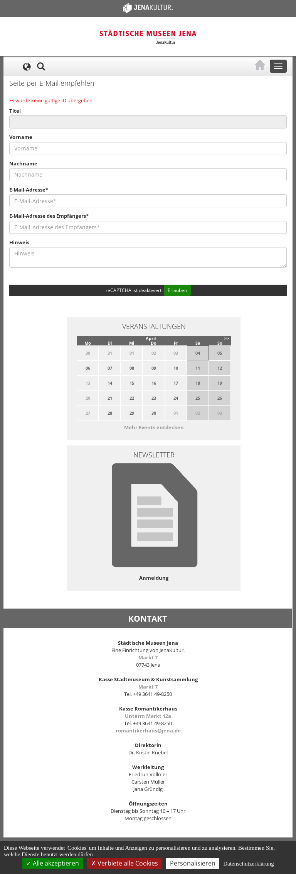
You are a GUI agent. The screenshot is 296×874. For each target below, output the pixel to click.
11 (197, 368)
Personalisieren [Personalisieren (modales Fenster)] (192, 863)
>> (226, 338)
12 (219, 368)
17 (175, 383)
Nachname (23, 163)
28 (110, 413)
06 (88, 368)
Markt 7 (148, 657)
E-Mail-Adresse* (28, 189)
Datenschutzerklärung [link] (248, 864)
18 (197, 383)
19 (219, 383)
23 (153, 398)
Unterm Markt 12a (148, 715)
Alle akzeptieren (52, 863)
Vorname (20, 137)
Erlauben (177, 290)
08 (132, 368)
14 (110, 383)
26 (219, 398)
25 (197, 398)
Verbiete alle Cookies (124, 863)
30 (153, 413)
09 (153, 368)
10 (175, 368)
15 (132, 383)
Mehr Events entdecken (154, 427)
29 (132, 413)
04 (197, 353)
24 (175, 398)
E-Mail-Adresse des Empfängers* (49, 215)
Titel (15, 110)
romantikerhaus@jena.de (148, 730)
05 (219, 353)
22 (132, 398)
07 (110, 368)
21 (110, 398)
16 (153, 383)
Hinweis (19, 242)
